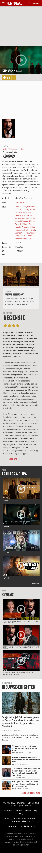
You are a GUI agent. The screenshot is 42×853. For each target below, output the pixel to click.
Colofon (27, 810)
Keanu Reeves (20, 206)
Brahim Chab (29, 230)
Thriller (21, 149)
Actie (5, 149)
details (14, 77)
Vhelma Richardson (23, 238)
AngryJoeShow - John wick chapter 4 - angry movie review (19, 673)
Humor (6, 552)
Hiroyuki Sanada (21, 221)
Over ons (17, 810)
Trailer (6, 501)
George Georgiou (22, 233)
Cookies (32, 818)
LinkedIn (25, 826)
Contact (8, 810)
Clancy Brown (29, 209)
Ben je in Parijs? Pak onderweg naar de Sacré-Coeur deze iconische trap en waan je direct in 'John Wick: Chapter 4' (20, 722)
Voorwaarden (20, 818)
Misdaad (12, 149)
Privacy (8, 818)
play (21, 60)
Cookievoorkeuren (21, 821)
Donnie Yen (31, 218)
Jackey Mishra (26, 236)
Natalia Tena (20, 218)
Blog (21, 813)
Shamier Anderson (22, 227)
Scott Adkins (27, 215)
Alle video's (36, 583)
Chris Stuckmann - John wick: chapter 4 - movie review (20, 622)
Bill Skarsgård (26, 224)
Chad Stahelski (21, 202)
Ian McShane (20, 212)
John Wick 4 (9, 70)
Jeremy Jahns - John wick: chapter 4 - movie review (21, 648)
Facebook (12, 826)
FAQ (35, 810)
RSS (33, 826)
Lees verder (11, 459)
